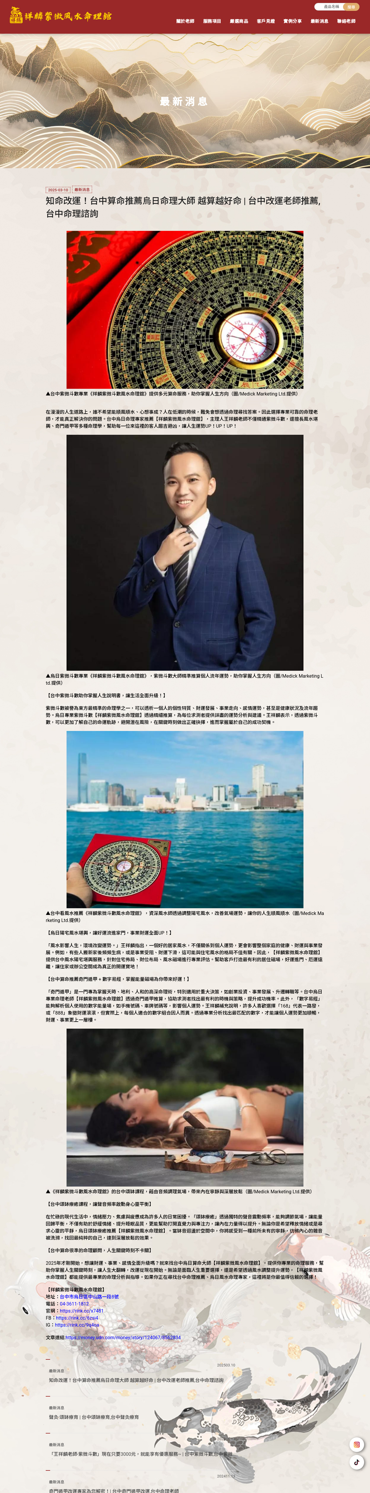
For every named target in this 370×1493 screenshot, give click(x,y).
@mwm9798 (48, 1451)
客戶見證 (266, 21)
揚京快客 (164, 1488)
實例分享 (293, 21)
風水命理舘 (159, 1480)
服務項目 (212, 21)
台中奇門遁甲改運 (271, 1480)
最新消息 (319, 21)
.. (205, 1488)
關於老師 (185, 21)
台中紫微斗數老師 (127, 1480)
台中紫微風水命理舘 (193, 1480)
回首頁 (215, 1453)
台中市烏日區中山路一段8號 (57, 1466)
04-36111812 (43, 1458)
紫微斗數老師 (94, 1480)
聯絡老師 (346, 21)
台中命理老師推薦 (233, 1480)
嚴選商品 (239, 21)
